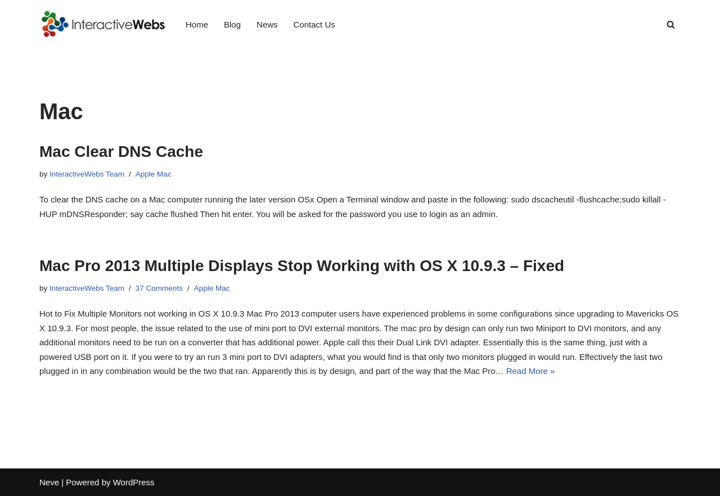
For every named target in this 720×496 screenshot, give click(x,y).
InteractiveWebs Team (87, 174)
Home (197, 24)
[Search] (671, 24)
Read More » (530, 371)
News (267, 24)
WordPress (134, 482)
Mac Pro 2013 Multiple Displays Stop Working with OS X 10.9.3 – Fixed (301, 265)
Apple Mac (154, 174)
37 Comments (159, 288)
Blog (232, 24)
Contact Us (314, 24)
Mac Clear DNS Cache (121, 151)
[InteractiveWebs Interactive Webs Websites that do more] (102, 24)
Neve (49, 482)
